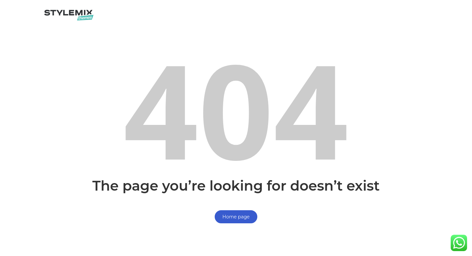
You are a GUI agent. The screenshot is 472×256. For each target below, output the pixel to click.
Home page (236, 217)
